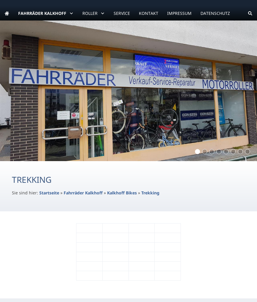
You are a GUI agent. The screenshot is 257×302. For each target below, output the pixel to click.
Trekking (150, 193)
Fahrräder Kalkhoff (83, 193)
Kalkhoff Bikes (122, 193)
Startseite (49, 193)
